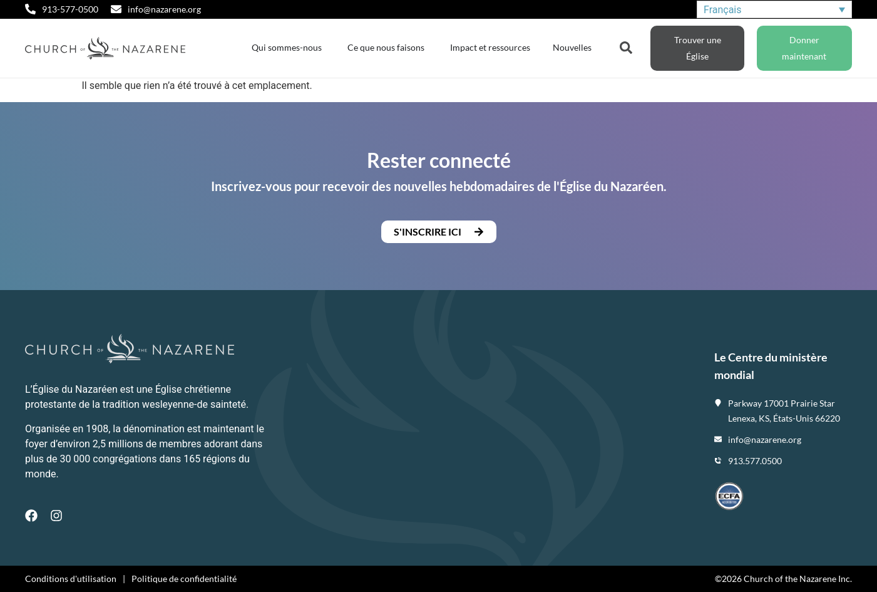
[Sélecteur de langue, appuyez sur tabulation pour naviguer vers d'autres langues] (774, 10)
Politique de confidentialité (184, 578)
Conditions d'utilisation (70, 578)
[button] (438, 232)
